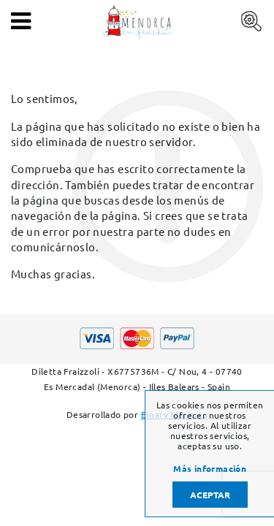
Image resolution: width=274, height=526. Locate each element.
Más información (209, 468)
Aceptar (210, 494)
